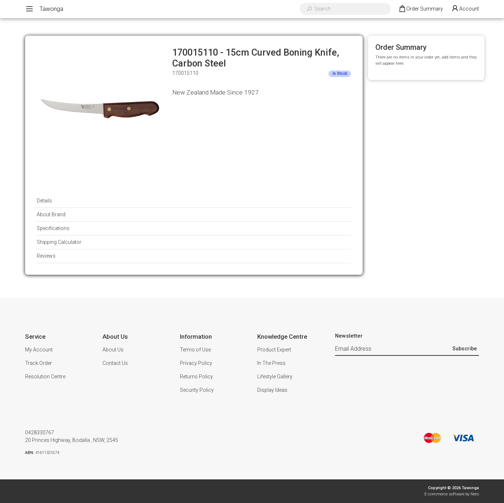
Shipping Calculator (59, 242)
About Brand (51, 214)
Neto (475, 494)
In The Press (271, 363)
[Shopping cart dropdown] (421, 9)
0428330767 (39, 432)
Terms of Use (195, 350)
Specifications (53, 228)
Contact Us (115, 363)
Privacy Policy (196, 363)
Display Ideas (272, 390)
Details (44, 201)
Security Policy (197, 390)
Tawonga (51, 8)
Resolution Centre (45, 376)
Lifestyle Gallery (275, 376)
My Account (39, 350)
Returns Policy (196, 376)
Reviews (46, 256)
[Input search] (350, 9)
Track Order (38, 363)
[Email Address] (393, 349)
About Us (113, 350)
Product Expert (274, 350)
